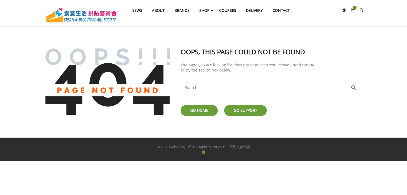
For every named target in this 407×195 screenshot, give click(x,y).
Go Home (199, 110)
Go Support (245, 110)
